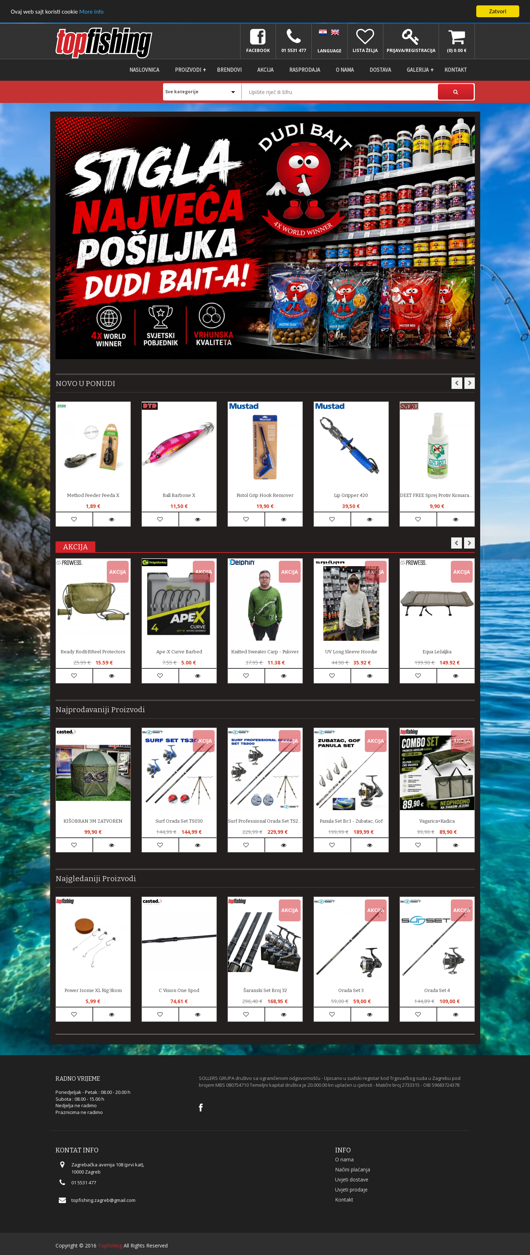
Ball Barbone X (179, 495)
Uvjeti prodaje (351, 1189)
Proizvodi (188, 69)
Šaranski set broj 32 (265, 990)
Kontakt (455, 69)
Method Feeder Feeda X (93, 495)
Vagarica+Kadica (437, 821)
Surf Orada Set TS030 (179, 821)
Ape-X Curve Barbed (179, 651)
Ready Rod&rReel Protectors (93, 651)
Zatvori (497, 11)
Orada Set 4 (437, 990)
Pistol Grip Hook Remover (265, 495)
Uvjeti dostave (351, 1179)
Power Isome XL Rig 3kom (93, 990)
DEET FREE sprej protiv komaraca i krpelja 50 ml (437, 495)
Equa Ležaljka (437, 651)
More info (91, 11)
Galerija (418, 69)
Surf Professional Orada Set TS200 (265, 821)
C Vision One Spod (179, 990)
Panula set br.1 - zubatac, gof (351, 821)
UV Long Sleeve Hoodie (351, 651)
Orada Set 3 (351, 990)
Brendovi (229, 69)
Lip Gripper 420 (351, 495)
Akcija (265, 69)
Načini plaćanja (352, 1169)
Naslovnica (144, 69)
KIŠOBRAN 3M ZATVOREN (93, 821)
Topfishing (110, 1245)
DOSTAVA (380, 69)
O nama (345, 69)
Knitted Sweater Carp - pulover (265, 651)
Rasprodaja (304, 69)
